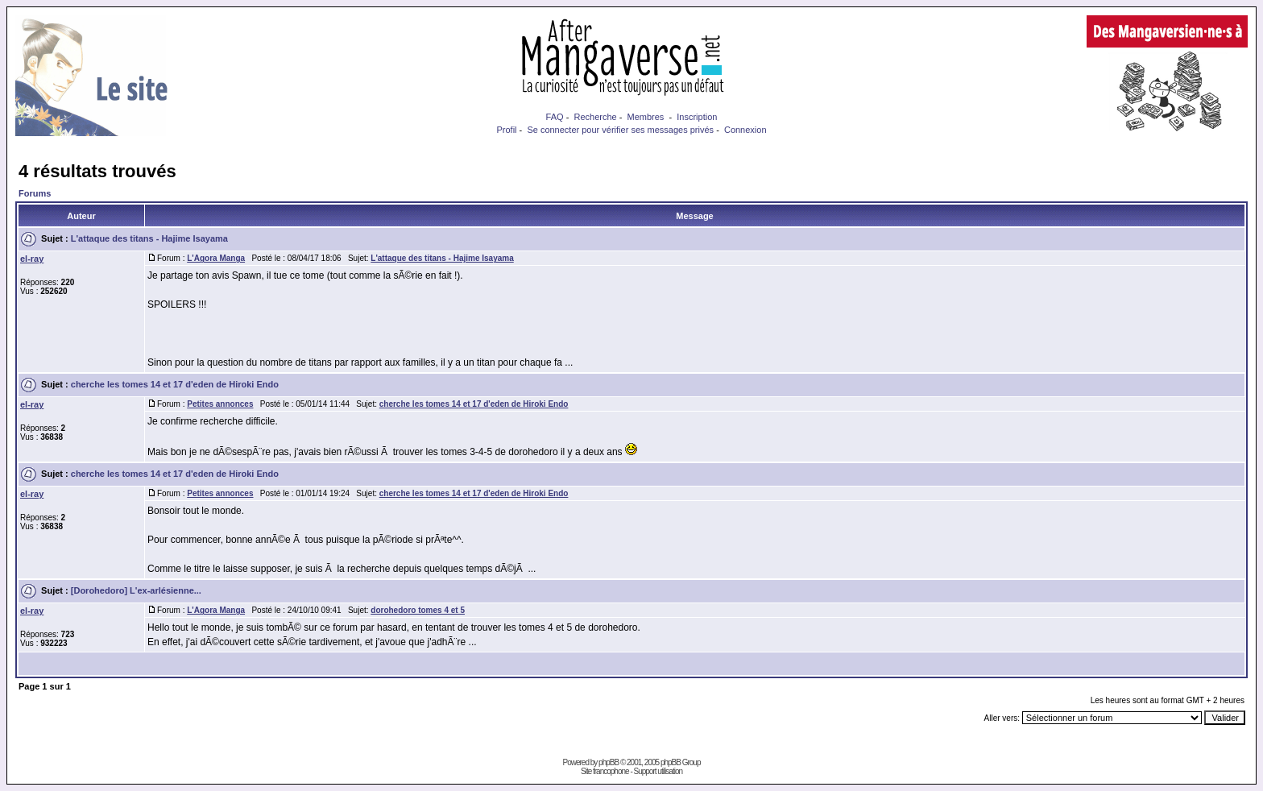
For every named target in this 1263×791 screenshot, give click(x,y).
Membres (646, 117)
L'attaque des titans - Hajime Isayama (149, 238)
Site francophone (605, 771)
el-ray (31, 258)
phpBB (608, 762)
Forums (35, 193)
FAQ (555, 117)
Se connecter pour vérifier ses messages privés (620, 130)
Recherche (595, 117)
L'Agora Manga (216, 258)
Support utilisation (658, 771)
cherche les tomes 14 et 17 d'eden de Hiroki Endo (175, 384)
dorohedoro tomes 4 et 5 (418, 610)
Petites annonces (220, 404)
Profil (506, 130)
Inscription (697, 117)
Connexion (745, 130)
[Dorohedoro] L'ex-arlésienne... (136, 590)
